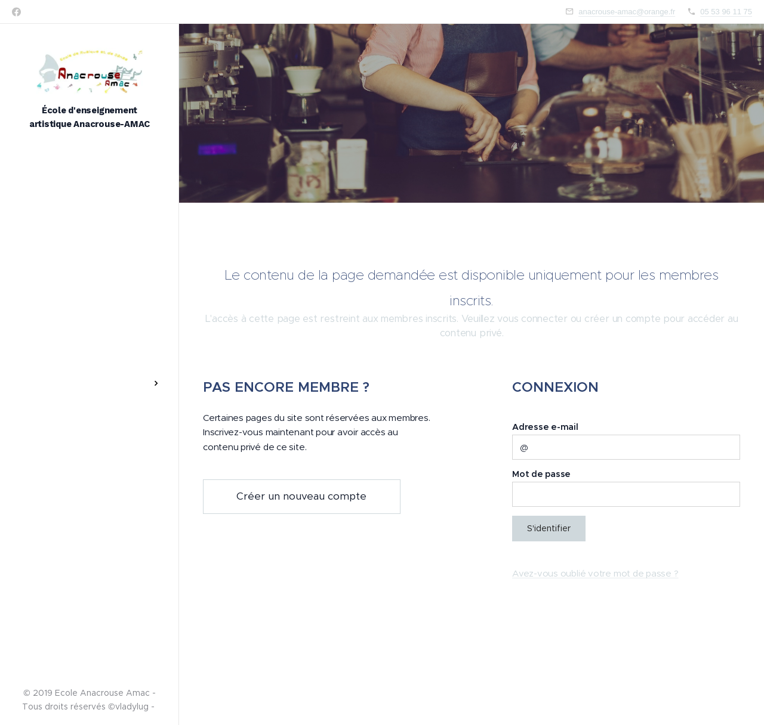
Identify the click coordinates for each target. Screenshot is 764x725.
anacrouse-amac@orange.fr (626, 11)
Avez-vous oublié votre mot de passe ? (595, 573)
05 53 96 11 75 (726, 11)
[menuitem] (89, 326)
